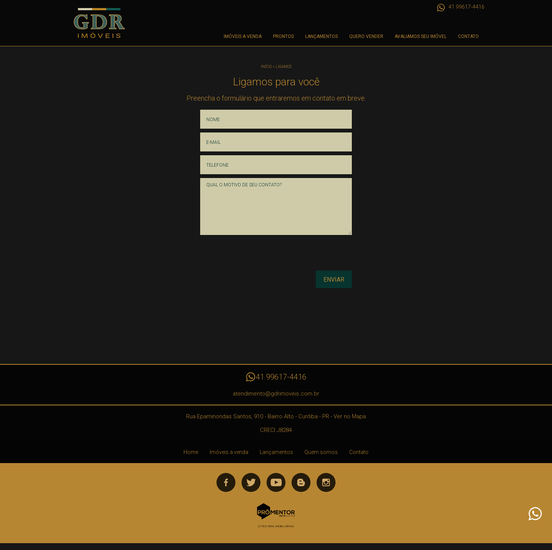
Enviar (333, 279)
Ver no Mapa (350, 416)
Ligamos (284, 67)
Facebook (225, 482)
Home (190, 452)
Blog (301, 482)
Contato (468, 36)
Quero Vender (366, 36)
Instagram (326, 482)
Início (266, 67)
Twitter (251, 482)
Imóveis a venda (243, 36)
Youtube (276, 482)
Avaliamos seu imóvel (421, 36)
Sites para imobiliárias (276, 526)
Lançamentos (321, 36)
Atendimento (534, 514)
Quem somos (321, 452)
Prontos (283, 36)
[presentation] (303, 255)
